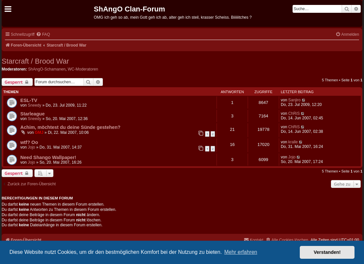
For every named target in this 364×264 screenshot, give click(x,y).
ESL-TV (28, 100)
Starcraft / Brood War (35, 61)
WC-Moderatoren (83, 69)
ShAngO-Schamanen (47, 69)
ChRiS (294, 113)
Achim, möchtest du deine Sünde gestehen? (70, 127)
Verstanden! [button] (327, 252)
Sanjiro (294, 100)
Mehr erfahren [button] (240, 252)
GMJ (39, 132)
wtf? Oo (29, 142)
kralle (293, 142)
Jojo (31, 147)
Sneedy (34, 105)
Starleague (32, 113)
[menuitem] (43, 34)
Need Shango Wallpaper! (48, 157)
